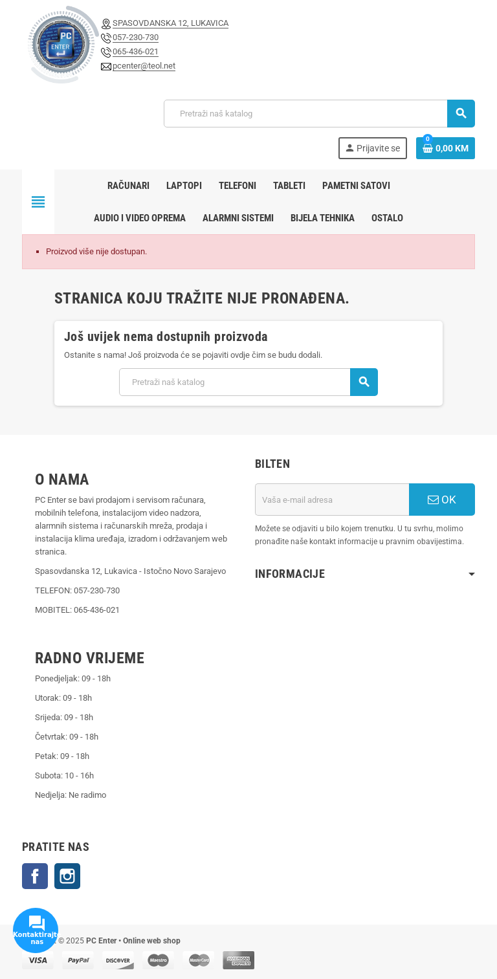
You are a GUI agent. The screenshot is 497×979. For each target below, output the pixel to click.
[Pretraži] (319, 113)
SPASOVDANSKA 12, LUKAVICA (170, 23)
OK (442, 499)
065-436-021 (136, 51)
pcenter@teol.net (144, 66)
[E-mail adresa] (332, 499)
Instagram (67, 876)
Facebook (35, 876)
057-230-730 (136, 37)
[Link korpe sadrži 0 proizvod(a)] (445, 148)
